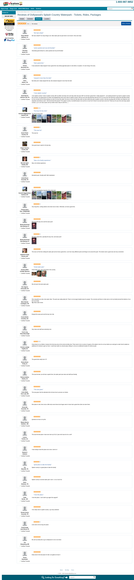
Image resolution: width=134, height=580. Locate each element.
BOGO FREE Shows (23, 8)
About (61, 570)
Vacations (38, 8)
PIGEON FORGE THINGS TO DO (23, 11)
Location (46, 19)
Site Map (67, 570)
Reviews (38, 19)
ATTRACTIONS (33, 11)
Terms (72, 570)
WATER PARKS (40, 11)
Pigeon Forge (4, 8)
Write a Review (126, 23)
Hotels (32, 8)
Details (22, 19)
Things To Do (13, 8)
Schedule (30, 19)
